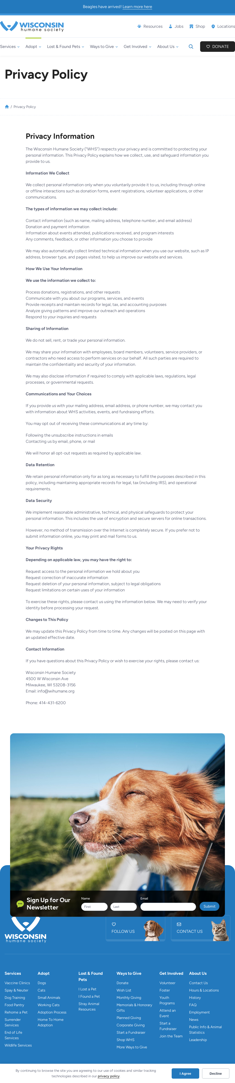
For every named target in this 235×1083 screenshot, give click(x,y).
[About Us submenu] (168, 46)
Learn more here (137, 6)
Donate (220, 46)
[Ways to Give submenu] (104, 46)
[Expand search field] (191, 46)
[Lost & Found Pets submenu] (65, 46)
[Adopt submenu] (33, 46)
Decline (216, 1073)
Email (144, 898)
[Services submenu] (10, 46)
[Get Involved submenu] (137, 46)
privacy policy (109, 1076)
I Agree (185, 1073)
